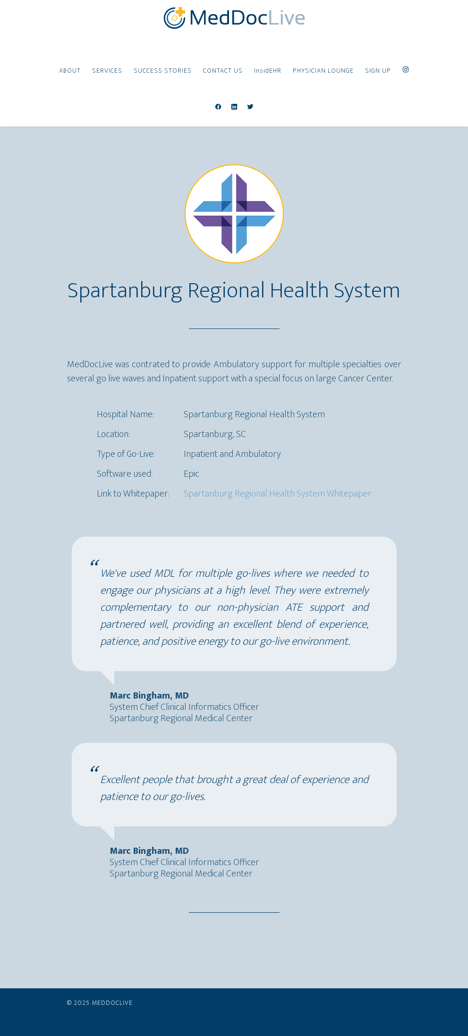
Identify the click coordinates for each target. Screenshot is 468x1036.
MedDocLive (234, 18)
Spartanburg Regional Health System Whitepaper (278, 494)
